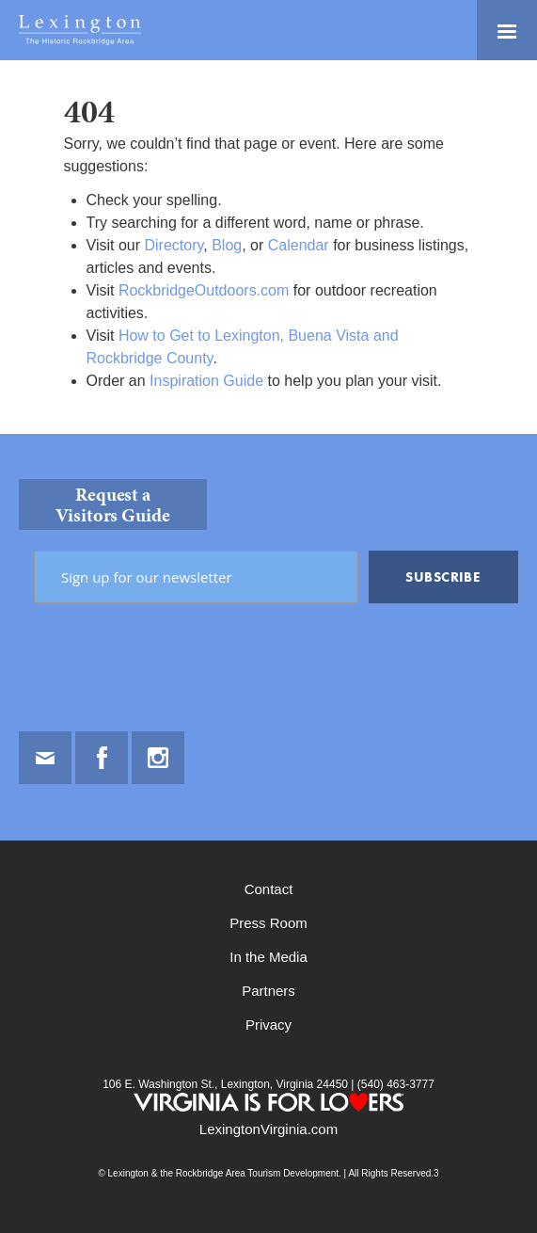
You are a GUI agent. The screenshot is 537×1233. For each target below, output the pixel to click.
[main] (268, 247)
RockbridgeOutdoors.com (203, 290)
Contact (269, 889)
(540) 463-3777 (394, 1084)
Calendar (298, 245)
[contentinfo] (268, 833)
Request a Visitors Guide (112, 504)
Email (45, 757)
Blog (227, 245)
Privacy (268, 1025)
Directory (173, 245)
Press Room (268, 923)
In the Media (268, 957)
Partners (268, 991)
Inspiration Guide (206, 381)
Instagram (158, 757)
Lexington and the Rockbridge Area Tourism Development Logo (80, 30)
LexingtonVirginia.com (268, 1129)
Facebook (101, 757)
